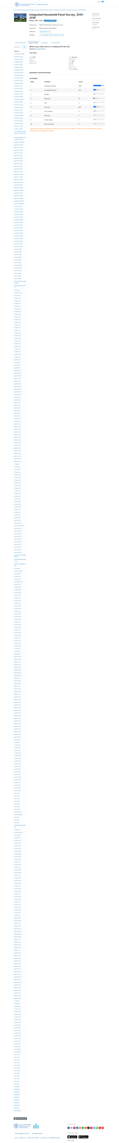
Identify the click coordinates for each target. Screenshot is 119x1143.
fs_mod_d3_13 (17, 480)
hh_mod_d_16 (17, 579)
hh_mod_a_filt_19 (18, 832)
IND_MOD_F (17, 1092)
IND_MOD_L (17, 1108)
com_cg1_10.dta (18, 265)
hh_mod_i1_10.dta (18, 80)
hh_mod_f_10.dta (18, 67)
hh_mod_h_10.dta (18, 78)
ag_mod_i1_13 (17, 407)
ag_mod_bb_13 (17, 375)
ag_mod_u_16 (17, 737)
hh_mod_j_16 (17, 603)
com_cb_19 (17, 1057)
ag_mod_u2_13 (17, 456)
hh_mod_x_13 (17, 365)
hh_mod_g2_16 (17, 589)
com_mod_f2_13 (18, 539)
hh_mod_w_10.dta (18, 126)
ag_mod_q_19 (17, 985)
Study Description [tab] (20, 42)
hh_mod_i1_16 (17, 597)
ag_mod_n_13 (17, 421)
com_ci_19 (16, 1078)
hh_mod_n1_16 (17, 616)
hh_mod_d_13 (17, 301)
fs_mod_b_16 (17, 747)
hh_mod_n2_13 (17, 338)
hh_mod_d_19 (17, 840)
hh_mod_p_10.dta (18, 104)
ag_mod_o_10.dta (18, 179)
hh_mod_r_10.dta (18, 110)
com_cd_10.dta (17, 257)
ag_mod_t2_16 (17, 734)
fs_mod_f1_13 (17, 490)
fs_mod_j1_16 (17, 785)
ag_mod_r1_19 (17, 987)
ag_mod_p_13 (17, 434)
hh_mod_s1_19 (17, 896)
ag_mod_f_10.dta (18, 155)
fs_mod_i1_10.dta (18, 238)
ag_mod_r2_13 (17, 442)
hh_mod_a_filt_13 (18, 292)
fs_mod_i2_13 (17, 512)
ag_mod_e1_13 (17, 383)
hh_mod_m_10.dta (18, 94)
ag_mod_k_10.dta (18, 169)
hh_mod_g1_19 (17, 851)
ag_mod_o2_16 (17, 715)
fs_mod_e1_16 (17, 761)
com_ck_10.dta (17, 278)
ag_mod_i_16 (17, 686)
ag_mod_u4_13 (17, 461)
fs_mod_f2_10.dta (18, 225)
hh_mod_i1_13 (17, 319)
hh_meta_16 (17, 568)
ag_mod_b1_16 (17, 656)
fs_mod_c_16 (17, 750)
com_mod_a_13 (18, 523)
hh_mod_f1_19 (17, 848)
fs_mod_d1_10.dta (18, 209)
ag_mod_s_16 (17, 729)
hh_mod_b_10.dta (18, 56)
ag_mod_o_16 (17, 710)
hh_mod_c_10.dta (18, 59)
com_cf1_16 (17, 806)
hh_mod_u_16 (17, 640)
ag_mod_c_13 (17, 378)
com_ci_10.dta (17, 273)
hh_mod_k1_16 (17, 605)
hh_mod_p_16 (17, 624)
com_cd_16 (17, 801)
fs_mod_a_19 (17, 1003)
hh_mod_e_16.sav (18, 581)
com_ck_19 (17, 1084)
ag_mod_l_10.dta (18, 171)
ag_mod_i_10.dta (18, 163)
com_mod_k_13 (18, 552)
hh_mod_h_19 (17, 859)
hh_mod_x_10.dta (18, 128)
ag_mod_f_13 (17, 397)
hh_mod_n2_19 (17, 883)
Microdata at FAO (43, 4)
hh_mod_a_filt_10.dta (19, 53)
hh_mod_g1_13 (17, 309)
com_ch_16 (17, 817)
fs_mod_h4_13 (17, 506)
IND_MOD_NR (17, 1110)
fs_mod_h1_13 (17, 498)
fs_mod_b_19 (17, 1006)
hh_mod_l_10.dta (18, 91)
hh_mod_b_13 (17, 295)
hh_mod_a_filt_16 (18, 571)
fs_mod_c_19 (17, 1009)
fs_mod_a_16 (17, 745)
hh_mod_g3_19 (17, 856)
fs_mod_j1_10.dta (18, 243)
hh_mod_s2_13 (17, 354)
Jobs (15, 1137)
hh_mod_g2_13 (17, 311)
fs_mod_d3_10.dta (18, 214)
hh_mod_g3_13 (17, 314)
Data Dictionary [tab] (33, 42)
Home (15, 10)
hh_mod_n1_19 (17, 880)
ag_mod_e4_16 (17, 675)
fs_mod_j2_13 (17, 517)
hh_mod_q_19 (17, 891)
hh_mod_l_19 (17, 875)
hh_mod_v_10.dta (18, 123)
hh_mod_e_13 (17, 303)
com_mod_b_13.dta (19, 525)
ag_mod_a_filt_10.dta (19, 142)
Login (98, 1)
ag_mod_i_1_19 (17, 947)
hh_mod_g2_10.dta (18, 72)
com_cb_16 (17, 795)
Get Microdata (50, 20)
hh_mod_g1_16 (17, 587)
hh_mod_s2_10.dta (18, 115)
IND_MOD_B (17, 1089)
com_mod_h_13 (18, 544)
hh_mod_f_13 (17, 306)
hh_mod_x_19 (17, 912)
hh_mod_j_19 (17, 867)
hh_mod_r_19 (17, 894)
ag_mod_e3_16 (17, 672)
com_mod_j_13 (17, 549)
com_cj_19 (16, 1081)
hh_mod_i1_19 (17, 861)
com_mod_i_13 (17, 547)
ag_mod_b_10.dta (18, 144)
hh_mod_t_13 (17, 357)
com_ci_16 (16, 820)
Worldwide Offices (37, 1133)
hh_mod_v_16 (17, 643)
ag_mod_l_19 (17, 960)
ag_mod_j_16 (17, 694)
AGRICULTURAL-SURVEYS (47, 10)
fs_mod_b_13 (17, 469)
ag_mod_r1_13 (17, 440)
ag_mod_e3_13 (17, 389)
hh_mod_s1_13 (17, 351)
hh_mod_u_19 (17, 904)
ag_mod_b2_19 (17, 920)
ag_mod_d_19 (17, 926)
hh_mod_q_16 (17, 627)
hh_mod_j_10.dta (18, 86)
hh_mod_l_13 (17, 330)
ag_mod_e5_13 (17, 394)
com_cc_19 (17, 1059)
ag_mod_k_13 (17, 413)
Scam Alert (44, 1137)
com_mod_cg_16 (18, 814)
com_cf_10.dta (17, 262)
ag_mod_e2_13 (17, 386)
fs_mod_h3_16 (17, 779)
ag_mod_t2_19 (17, 998)
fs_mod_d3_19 (17, 1017)
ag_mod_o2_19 (17, 977)
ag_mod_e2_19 (17, 931)
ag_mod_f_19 (17, 939)
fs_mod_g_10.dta (18, 227)
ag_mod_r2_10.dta (18, 190)
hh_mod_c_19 (17, 837)
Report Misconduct (54, 1137)
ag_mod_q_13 (17, 437)
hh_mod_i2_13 (17, 322)
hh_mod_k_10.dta (18, 88)
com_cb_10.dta (17, 251)
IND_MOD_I (16, 1100)
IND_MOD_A (17, 1086)
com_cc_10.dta (17, 254)
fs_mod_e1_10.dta (18, 217)
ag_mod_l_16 (17, 699)
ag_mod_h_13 (17, 402)
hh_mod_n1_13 (17, 335)
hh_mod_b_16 (17, 573)
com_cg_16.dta (17, 812)
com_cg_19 (17, 1073)
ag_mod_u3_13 (17, 458)
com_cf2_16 (17, 809)
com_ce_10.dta (17, 260)
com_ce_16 (17, 803)
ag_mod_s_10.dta (18, 193)
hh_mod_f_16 (17, 584)
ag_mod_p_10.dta (18, 182)
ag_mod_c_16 (17, 662)
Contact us (22, 1137)
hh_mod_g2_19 (17, 853)
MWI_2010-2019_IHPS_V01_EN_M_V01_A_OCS (66, 10)
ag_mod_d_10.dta (18, 150)
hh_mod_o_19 (17, 886)
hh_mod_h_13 (17, 317)
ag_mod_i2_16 (17, 691)
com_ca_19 (17, 1054)
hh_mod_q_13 (17, 346)
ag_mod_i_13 (17, 405)
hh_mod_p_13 (17, 343)
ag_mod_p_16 (17, 718)
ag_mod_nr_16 (17, 707)
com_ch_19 (17, 1076)
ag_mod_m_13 (17, 418)
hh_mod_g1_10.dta (18, 70)
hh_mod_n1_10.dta (18, 96)
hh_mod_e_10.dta (18, 64)
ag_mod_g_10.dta (18, 158)
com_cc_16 (17, 798)
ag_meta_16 (17, 651)
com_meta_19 (17, 1051)
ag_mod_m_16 (17, 702)
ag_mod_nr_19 (17, 968)
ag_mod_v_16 (17, 739)
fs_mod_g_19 (17, 1030)
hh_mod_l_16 (17, 611)
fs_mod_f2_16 (17, 769)
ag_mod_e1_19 (17, 928)
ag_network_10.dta (18, 201)
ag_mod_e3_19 (17, 934)
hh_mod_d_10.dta (18, 62)
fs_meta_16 (17, 742)
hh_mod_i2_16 (17, 600)
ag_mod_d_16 (17, 664)
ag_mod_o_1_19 (18, 971)
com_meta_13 (17, 520)
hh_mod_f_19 (17, 845)
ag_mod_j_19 (17, 955)
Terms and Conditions (33, 1137)
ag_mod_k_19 (17, 958)
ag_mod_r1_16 (17, 723)
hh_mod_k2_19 (17, 872)
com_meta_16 (17, 790)
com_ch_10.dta (17, 270)
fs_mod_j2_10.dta (18, 246)
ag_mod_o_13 (17, 426)
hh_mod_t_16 (17, 638)
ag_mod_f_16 (17, 678)
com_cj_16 (16, 822)
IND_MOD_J (17, 1102)
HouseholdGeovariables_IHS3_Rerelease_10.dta (20, 133)
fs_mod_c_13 (17, 472)
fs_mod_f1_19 (17, 1025)
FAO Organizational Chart (22, 1133)
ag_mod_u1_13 (17, 453)
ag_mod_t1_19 (17, 995)
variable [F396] (82, 10)
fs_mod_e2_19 (17, 1022)
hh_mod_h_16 (17, 595)
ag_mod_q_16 (17, 721)
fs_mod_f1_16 (17, 766)
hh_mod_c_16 (17, 576)
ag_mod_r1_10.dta (18, 187)
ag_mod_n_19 (17, 966)
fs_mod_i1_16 (17, 782)
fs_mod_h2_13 (17, 501)
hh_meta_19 (17, 829)
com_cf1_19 (17, 1068)
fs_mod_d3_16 (17, 758)
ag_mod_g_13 (17, 399)
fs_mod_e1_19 (17, 1019)
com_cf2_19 (17, 1070)
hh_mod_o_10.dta (18, 102)
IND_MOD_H (17, 1097)
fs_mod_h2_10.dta (18, 233)
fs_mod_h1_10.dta (18, 230)
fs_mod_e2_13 (17, 488)
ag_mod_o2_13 (17, 432)
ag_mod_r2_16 (17, 726)
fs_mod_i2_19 (17, 1043)
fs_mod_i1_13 (17, 509)
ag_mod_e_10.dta (18, 152)
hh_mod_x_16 (17, 648)
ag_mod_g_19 (17, 942)
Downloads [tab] (44, 42)
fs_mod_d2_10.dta (18, 211)
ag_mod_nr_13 (17, 424)
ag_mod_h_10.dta (18, 160)
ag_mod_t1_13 (17, 448)
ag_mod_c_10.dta (18, 147)
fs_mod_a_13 (17, 466)
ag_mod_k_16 (17, 696)
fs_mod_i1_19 (17, 1041)
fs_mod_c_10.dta (18, 206)
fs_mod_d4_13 (17, 482)
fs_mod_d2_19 (17, 1014)
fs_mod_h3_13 (17, 504)
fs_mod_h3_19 (17, 1038)
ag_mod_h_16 (17, 683)
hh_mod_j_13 (17, 325)
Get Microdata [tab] (55, 42)
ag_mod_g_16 (17, 680)
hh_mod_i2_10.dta (18, 83)
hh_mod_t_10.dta (18, 118)
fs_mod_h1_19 (17, 1033)
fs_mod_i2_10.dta (18, 241)
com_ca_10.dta (17, 249)
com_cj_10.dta (17, 276)
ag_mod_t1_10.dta (18, 195)
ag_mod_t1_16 (17, 731)
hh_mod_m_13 (17, 333)
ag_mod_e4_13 (17, 391)
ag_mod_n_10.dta (18, 177)
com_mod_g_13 (18, 541)
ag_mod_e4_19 (17, 936)
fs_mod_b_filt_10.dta (19, 203)
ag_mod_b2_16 (17, 659)
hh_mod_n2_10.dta (18, 99)
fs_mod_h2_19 (17, 1035)
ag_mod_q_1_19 (18, 982)
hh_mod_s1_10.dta (18, 112)
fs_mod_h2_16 (17, 777)
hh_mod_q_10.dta (18, 107)
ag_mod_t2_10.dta (18, 198)
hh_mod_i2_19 (17, 864)
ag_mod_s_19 (17, 993)
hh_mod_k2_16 (17, 608)
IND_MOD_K (17, 1105)
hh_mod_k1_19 (17, 869)
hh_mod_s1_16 (17, 632)
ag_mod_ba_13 (17, 373)
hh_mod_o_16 (17, 622)
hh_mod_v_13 (17, 362)
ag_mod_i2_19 (17, 952)
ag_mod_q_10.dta (18, 185)
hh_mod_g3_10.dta (18, 75)
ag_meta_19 (17, 915)
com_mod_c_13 (18, 528)
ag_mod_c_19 (17, 923)
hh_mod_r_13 (17, 349)
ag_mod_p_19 (17, 979)
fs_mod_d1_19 (17, 1011)
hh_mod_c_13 (17, 298)
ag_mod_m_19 (17, 963)
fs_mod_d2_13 (17, 477)
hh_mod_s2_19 (17, 899)
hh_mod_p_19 (17, 888)
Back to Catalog (20, 1118)
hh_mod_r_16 (17, 630)
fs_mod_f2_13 (17, 493)
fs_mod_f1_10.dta (18, 222)
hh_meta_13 (17, 290)
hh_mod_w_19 (17, 910)
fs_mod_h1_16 (17, 774)
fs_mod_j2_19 (17, 1049)
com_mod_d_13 (18, 531)
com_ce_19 (17, 1065)
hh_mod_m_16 (17, 613)
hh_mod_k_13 (17, 327)
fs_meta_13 (17, 464)
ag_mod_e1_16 (17, 667)
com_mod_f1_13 (18, 536)
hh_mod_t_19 (17, 902)
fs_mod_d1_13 (17, 474)
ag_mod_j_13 (17, 410)
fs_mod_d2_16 (17, 755)
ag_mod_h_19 (17, 944)
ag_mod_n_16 (17, 704)
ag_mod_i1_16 (17, 688)
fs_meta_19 (17, 1001)
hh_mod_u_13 (17, 359)
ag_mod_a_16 (17, 654)
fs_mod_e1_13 (17, 485)
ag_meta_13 (17, 367)
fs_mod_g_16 (17, 771)
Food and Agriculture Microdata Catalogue (28, 10)
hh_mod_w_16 (17, 646)
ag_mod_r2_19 (17, 990)
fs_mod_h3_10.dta (18, 235)
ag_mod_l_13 (17, 415)
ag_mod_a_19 (17, 918)
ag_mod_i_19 (17, 950)
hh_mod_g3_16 (17, 592)
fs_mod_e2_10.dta (18, 219)
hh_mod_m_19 (17, 878)
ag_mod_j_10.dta (18, 166)
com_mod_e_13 (18, 533)
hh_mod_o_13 (17, 341)
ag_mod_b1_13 (17, 370)
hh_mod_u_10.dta (18, 120)
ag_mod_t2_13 (17, 450)
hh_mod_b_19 (17, 835)
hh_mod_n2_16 (17, 619)
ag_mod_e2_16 (17, 670)
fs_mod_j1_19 (17, 1046)
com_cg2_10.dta (18, 268)
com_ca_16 (17, 793)
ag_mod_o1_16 (17, 712)
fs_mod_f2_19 (17, 1027)
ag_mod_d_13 (17, 381)
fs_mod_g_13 (17, 496)
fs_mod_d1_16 (17, 753)
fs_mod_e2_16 (17, 763)
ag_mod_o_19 (17, 974)
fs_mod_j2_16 (17, 787)
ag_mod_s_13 (17, 445)
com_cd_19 (17, 1062)
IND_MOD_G (17, 1094)
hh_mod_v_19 (17, 907)
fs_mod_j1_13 (17, 515)
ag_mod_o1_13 (17, 429)
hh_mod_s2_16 (17, 635)
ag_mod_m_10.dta (18, 174)
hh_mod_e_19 (17, 843)
